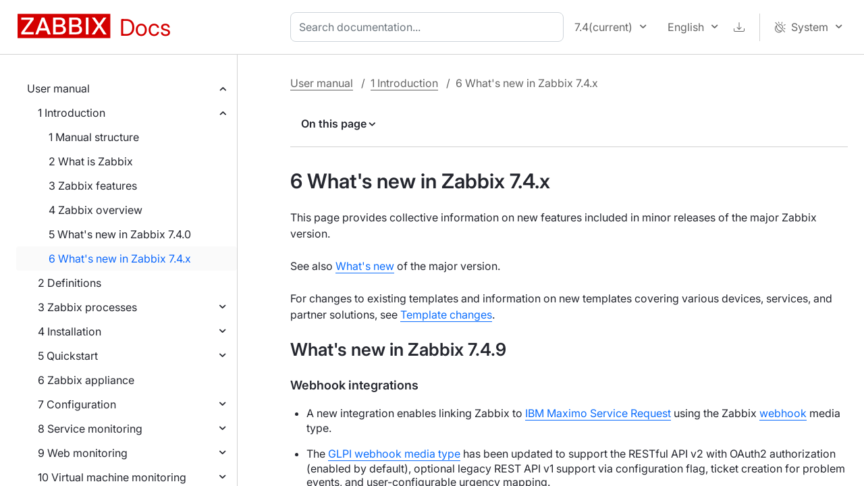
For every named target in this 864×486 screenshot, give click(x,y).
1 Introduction (71, 112)
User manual (58, 88)
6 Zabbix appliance (86, 380)
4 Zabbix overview (95, 210)
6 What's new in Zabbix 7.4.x (120, 258)
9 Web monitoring (83, 453)
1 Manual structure (94, 137)
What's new (364, 266)
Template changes (446, 314)
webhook (783, 413)
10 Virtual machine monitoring (112, 477)
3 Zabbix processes (87, 307)
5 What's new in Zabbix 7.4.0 (120, 234)
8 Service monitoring (90, 428)
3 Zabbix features (93, 185)
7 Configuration (77, 404)
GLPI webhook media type (394, 453)
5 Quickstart (68, 355)
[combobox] (429, 27)
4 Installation (69, 331)
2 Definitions (69, 283)
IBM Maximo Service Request (598, 413)
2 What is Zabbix (91, 161)
